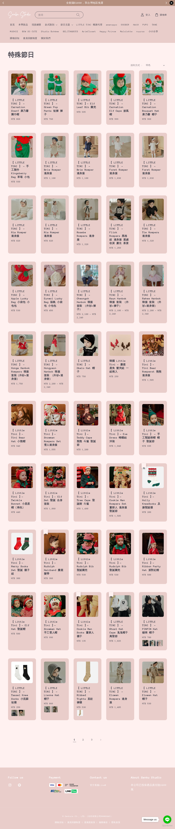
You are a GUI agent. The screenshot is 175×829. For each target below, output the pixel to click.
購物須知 (14, 38)
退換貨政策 (89, 822)
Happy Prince (108, 31)
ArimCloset (89, 31)
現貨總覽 (36, 25)
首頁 (12, 25)
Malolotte (126, 31)
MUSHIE (14, 31)
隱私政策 (115, 822)
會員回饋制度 (30, 38)
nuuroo (140, 31)
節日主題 (65, 25)
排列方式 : (137, 65)
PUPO (145, 25)
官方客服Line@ (98, 785)
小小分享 (153, 31)
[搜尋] (78, 15)
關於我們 (45, 38)
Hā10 (136, 25)
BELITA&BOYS (70, 31)
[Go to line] (167, 819)
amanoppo (111, 25)
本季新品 (23, 25)
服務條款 (103, 822)
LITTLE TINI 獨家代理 (89, 25)
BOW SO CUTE (29, 31)
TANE (154, 25)
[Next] (100, 739)
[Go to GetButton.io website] (167, 826)
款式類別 (49, 25)
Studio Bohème (50, 31)
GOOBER (125, 25)
